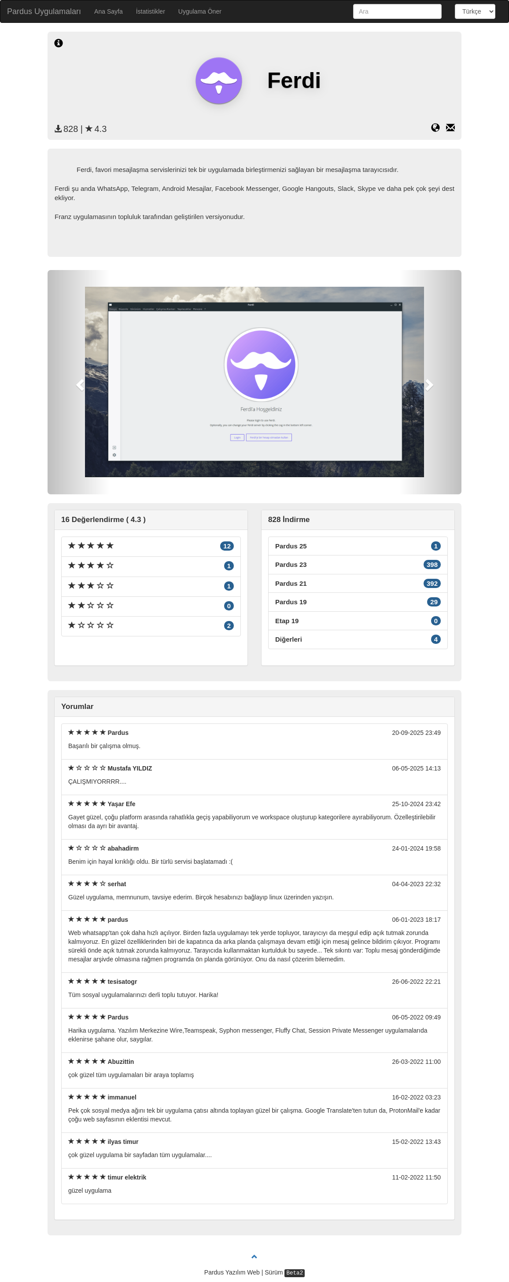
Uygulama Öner (199, 11)
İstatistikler (150, 11)
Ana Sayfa (108, 11)
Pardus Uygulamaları (44, 11)
